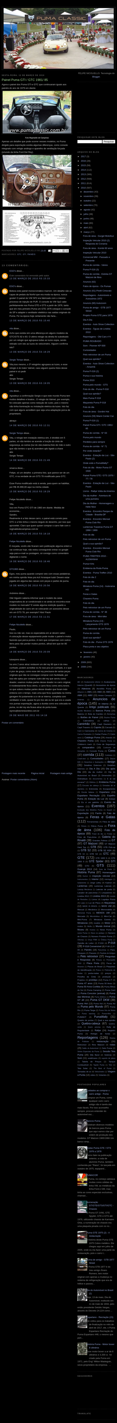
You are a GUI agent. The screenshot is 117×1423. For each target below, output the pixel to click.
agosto (87, 209)
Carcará (108, 727)
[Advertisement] (27, 747)
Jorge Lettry (95, 883)
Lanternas (82, 886)
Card (79, 731)
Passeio (92, 953)
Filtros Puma (97, 826)
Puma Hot (82, 1003)
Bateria (80, 714)
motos (80, 926)
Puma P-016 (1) (91, 420)
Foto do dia (88, 407)
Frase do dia (97, 834)
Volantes (103, 1075)
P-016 (101, 943)
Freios (109, 834)
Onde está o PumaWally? (95, 463)
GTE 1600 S (101, 858)
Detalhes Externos (93, 765)
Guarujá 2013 (84, 869)
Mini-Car (108, 916)
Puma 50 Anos (105, 983)
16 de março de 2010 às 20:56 (29, 585)
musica (92, 930)
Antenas (80, 700)
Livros (94, 899)
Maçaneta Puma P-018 (94, 402)
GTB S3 (81, 854)
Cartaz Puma (101, 734)
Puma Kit (111, 1003)
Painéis (31, 254)
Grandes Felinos (99, 840)
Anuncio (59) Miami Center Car (98, 416)
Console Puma (96, 751)
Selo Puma (107, 1048)
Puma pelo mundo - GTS (95, 384)
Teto (110, 1065)
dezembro (89, 191)
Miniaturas (82, 923)
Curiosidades (89, 350)
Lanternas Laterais (102, 886)
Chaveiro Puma (90, 598)
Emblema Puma (107, 782)
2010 (84, 187)
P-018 (111, 942)
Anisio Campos (105, 695)
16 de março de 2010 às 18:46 (29, 561)
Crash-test (81, 759)
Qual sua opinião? (92, 359)
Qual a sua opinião (106, 1020)
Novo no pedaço (97, 933)
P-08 (107, 946)
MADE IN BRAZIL (89, 906)
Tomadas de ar (84, 1071)
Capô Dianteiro (104, 724)
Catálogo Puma (92, 737)
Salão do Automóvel (90, 1048)
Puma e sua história (93, 375)
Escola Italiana (88, 792)
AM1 (89, 692)
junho (87, 218)
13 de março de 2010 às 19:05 (29, 383)
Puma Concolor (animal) (93, 993)
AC (78, 682)
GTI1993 (13, 569)
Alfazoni (80, 692)
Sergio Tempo (16, 359)
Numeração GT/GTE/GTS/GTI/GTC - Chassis (100, 1205)
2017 (84, 156)
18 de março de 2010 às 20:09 (29, 651)
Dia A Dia (87, 320)
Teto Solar (82, 1068)
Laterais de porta (104, 889)
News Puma (105, 930)
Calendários (88, 721)
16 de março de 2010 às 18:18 (29, 533)
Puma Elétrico (100, 997)
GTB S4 (94, 854)
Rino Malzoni (98, 1045)
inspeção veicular (101, 876)
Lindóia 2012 (83, 896)
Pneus (98, 970)
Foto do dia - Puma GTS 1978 (98, 642)
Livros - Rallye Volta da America (99, 491)
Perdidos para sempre (94, 442)
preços (108, 973)
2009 (84, 662)
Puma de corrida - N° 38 (95, 612)
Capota (97, 727)
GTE (81, 857)
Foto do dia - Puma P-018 (96, 389)
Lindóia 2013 (99, 896)
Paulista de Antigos (107, 953)
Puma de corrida (91, 633)
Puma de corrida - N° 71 (95, 446)
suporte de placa (108, 1058)
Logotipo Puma (108, 899)
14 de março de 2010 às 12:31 (29, 425)
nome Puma (82, 933)
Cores (111, 750)
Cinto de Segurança (105, 744)
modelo (97, 923)
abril (86, 227)
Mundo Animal (103, 926)
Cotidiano (108, 755)
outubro (88, 200)
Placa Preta (93, 963)
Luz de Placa (94, 903)
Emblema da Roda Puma (95, 568)
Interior (95, 879)
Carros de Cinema (105, 731)
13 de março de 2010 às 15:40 (29, 320)
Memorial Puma (84, 913)
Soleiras (107, 1055)
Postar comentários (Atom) (23, 779)
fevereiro (88, 652)
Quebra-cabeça (91, 1023)
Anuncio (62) (89, 281)
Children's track (84, 744)
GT (113, 840)
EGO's (12, 271)
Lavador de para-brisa (87, 893)
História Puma (86, 872)
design (111, 761)
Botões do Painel (89, 717)
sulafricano (93, 1058)
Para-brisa (102, 950)
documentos (98, 779)
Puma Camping (94, 990)
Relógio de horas (100, 1034)
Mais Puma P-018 (92, 398)
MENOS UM (103, 912)
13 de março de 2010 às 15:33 (29, 278)
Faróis (98, 813)
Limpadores (107, 893)
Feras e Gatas (90, 594)
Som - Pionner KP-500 (94, 345)
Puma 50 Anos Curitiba (88, 986)
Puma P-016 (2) (91, 371)
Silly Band (94, 1055)
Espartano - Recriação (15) (99, 1317)
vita (11, 328)
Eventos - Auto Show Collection (98, 324)
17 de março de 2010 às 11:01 (29, 617)
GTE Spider (96, 861)
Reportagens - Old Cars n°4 (97, 336)
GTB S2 (86, 850)
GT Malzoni (90, 843)
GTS (100, 865)
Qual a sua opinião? (93, 543)
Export (109, 810)
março (87, 232)
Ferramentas (92, 822)
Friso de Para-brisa (87, 837)
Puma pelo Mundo (92, 1006)
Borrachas (111, 714)
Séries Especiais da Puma (88, 1051)
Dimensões (106, 775)
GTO (87, 866)
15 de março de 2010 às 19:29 (29, 491)
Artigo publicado (99, 707)
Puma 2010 (88, 380)
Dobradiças (82, 779)
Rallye (98, 1030)
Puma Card (110, 990)
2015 (84, 165)
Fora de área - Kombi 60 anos (98, 248)
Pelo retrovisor (89, 956)
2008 (84, 666)
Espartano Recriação (88, 795)
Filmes (84, 826)
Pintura (99, 960)
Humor (85, 876)
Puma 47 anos (84, 983)
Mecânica (92, 909)
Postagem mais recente (13, 773)
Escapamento (109, 789)
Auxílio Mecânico (84, 711)
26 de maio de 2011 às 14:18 (28, 715)
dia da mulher (95, 772)
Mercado (81, 916)
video (92, 1075)
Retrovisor (82, 1045)
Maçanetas (109, 902)
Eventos (98, 806)
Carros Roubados (84, 734)
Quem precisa (94, 1027)
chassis (108, 737)
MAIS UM (106, 906)
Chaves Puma (106, 741)
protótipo (93, 980)
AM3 (108, 692)
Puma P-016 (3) (91, 269)
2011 (84, 183)
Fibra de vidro (109, 822)
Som (79, 1058)
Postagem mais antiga (61, 773)
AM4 (79, 695)
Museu (80, 929)
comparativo (88, 747)
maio (86, 223)
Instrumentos (82, 879)
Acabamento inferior (92, 682)
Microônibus (95, 916)
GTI (24, 254)
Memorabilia (106, 909)
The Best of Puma (102, 1068)
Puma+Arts (88, 563)
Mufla (89, 926)
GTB (93, 847)
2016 (84, 161)
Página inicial (37, 773)
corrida (88, 755)
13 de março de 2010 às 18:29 (29, 352)
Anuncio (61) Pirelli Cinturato (97, 290)
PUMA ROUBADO (92, 341)
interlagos (108, 879)
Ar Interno (103, 703)
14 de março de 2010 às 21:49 (29, 460)
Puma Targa (89, 1010)
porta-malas (93, 973)
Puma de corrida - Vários (95, 265)
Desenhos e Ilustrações (94, 762)
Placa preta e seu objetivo (96, 646)
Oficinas (80, 940)
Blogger (96, 76)
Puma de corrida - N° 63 (95, 433)
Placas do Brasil (95, 966)
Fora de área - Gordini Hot (96, 411)
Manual (80, 909)
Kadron (108, 883)
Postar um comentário (13, 722)
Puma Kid (98, 1003)
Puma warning (88, 1014)
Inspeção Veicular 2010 (94, 252)
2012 (84, 179)
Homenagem (109, 872)
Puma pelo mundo (92, 437)
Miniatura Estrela (102, 919)
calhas (106, 721)
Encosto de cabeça (90, 785)
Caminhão (83, 723)
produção (106, 977)
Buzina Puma (109, 717)
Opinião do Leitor (85, 943)
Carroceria (89, 731)
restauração (103, 1041)
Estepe (112, 799)
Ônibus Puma (106, 940)
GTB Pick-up (109, 847)
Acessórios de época (105, 685)
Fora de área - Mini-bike (95, 616)
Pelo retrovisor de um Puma (97, 354)
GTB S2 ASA (105, 850)
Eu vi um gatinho (90, 802)
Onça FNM (92, 940)
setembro (89, 205)
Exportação (83, 813)
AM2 (99, 692)
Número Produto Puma (101, 936)
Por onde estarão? (92, 451)
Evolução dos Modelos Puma (89, 810)
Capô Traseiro (83, 727)
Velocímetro (99, 1072)
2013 (84, 174)
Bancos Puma (103, 710)
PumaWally (101, 1016)
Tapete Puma (98, 1065)
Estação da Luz (96, 798)
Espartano (104, 792)
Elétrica (92, 782)
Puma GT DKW (99, 999)
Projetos (81, 980)
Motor (107, 923)
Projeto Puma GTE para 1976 (97, 315)
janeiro (87, 656)
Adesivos (86, 688)
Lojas (83, 903)
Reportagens (87, 1037)
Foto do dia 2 (89, 577)
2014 (84, 170)
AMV (90, 695)
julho (86, 214)
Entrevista (93, 789)
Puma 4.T (107, 980)
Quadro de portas (85, 1020)
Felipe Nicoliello (17, 541)
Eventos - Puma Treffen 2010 (97, 572)
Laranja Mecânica (84, 889)
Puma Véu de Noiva (107, 1010)
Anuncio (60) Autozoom (94, 303)
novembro (89, 196)
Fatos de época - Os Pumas (97, 286)
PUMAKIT (81, 1017)
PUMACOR (92, 1175)
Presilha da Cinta (86, 977)
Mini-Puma (82, 919)
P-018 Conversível (92, 946)
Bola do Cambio (95, 714)
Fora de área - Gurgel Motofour (98, 236)
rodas (112, 1044)
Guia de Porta (105, 869)
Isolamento (81, 883)
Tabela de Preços (91, 1061)
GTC (19, 254)
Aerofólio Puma (104, 688)
